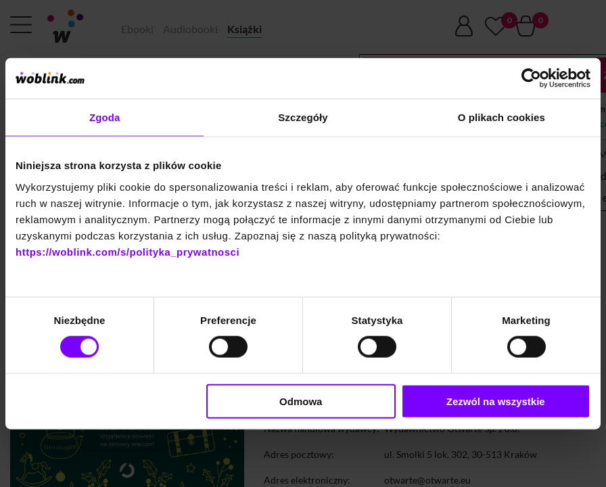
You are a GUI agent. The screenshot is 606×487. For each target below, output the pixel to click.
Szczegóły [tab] (302, 117)
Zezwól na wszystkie (495, 401)
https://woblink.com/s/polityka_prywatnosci (127, 251)
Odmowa (300, 401)
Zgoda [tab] (104, 117)
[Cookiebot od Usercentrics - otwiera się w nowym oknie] (531, 78)
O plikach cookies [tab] (501, 117)
